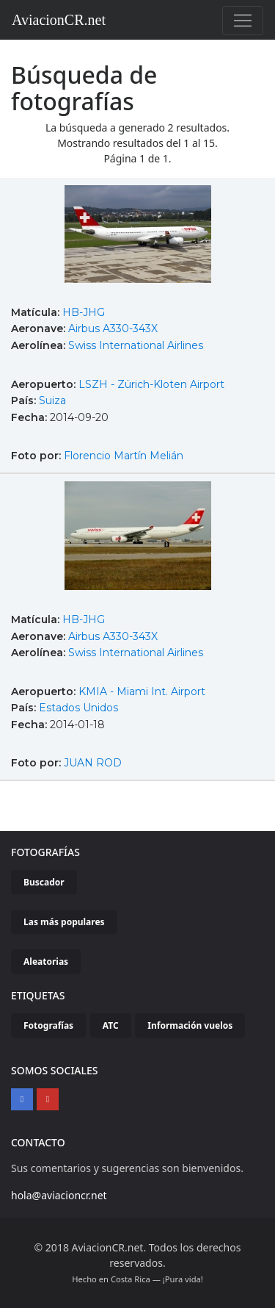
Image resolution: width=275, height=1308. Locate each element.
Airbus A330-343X (113, 328)
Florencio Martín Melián (123, 455)
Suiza (52, 400)
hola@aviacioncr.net (59, 1195)
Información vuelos (189, 1025)
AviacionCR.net (59, 20)
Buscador (44, 882)
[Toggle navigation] (242, 20)
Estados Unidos (78, 707)
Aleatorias (45, 961)
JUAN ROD (93, 762)
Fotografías (48, 1025)
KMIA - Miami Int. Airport (141, 691)
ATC (111, 1025)
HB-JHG (83, 312)
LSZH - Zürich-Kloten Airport (151, 384)
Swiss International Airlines (135, 345)
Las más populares (64, 922)
